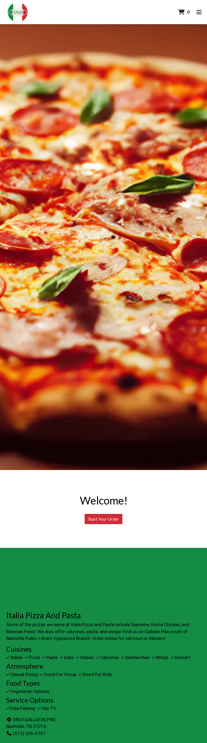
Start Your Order (103, 518)
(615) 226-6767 (26, 733)
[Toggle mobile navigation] (199, 12)
